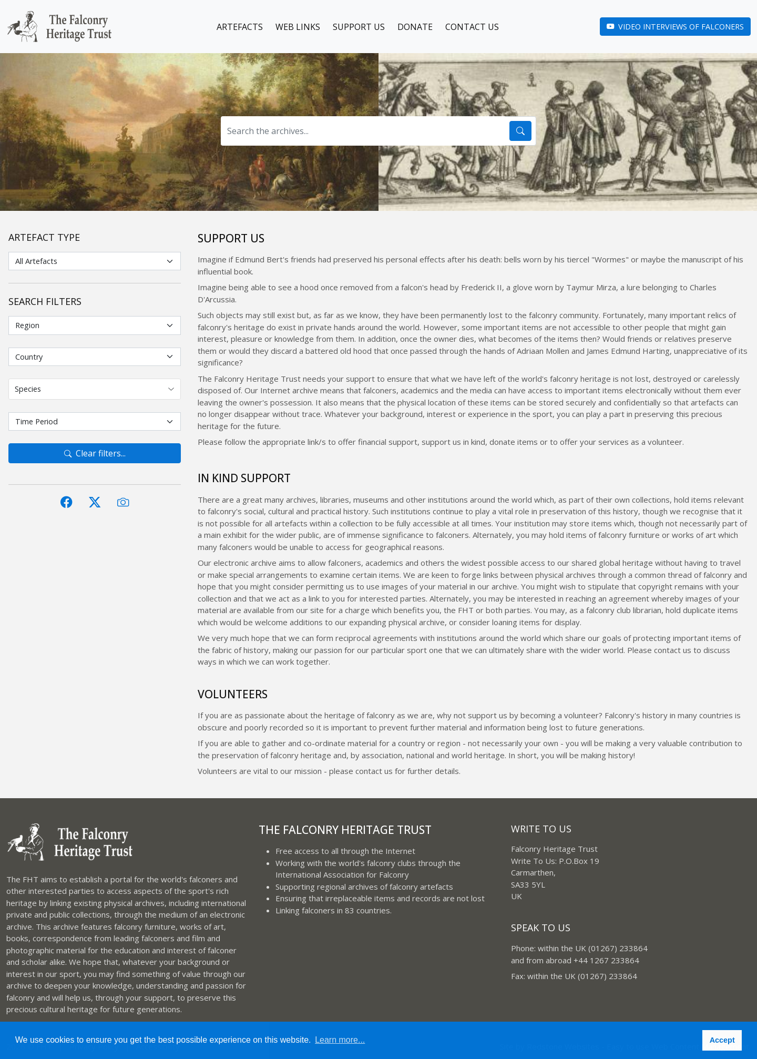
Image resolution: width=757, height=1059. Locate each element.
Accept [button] (722, 1040)
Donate (415, 27)
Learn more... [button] (340, 1039)
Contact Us (472, 27)
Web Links (297, 27)
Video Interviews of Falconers (675, 27)
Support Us (359, 27)
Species (28, 389)
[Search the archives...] (363, 131)
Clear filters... (95, 453)
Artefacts (240, 27)
